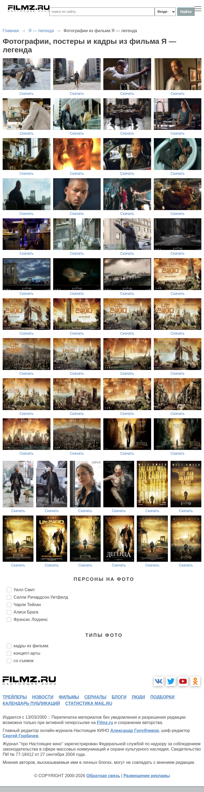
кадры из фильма (31, 646)
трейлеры (15, 697)
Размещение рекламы (147, 775)
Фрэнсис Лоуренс (31, 619)
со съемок (23, 660)
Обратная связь (103, 775)
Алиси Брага (26, 612)
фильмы (69, 697)
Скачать (27, 93)
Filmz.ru (105, 722)
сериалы (95, 697)
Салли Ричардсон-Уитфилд (41, 597)
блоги (119, 697)
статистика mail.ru (88, 703)
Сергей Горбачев (20, 736)
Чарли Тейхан (27, 604)
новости (42, 697)
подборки (162, 697)
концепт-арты (27, 653)
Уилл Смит (24, 589)
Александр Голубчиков (134, 730)
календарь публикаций (31, 703)
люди (138, 697)
